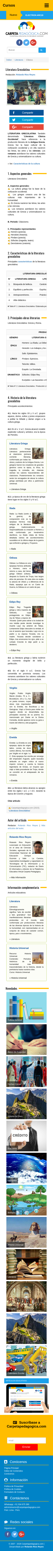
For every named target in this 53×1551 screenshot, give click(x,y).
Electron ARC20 (34, 15)
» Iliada (12, 549)
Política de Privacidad (13, 1486)
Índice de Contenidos (13, 1471)
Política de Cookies (12, 1489)
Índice (9, 60)
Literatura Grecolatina (19, 811)
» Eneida (13, 780)
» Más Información (17, 877)
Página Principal (11, 1468)
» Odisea (13, 593)
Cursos (26, 5)
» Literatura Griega (17, 489)
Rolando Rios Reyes (25, 75)
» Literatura (14, 939)
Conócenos (9, 1474)
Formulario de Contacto (14, 1492)
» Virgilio (13, 728)
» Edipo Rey (14, 650)
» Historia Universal (18, 978)
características (25, 261)
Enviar (26, 1446)
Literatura (19, 60)
